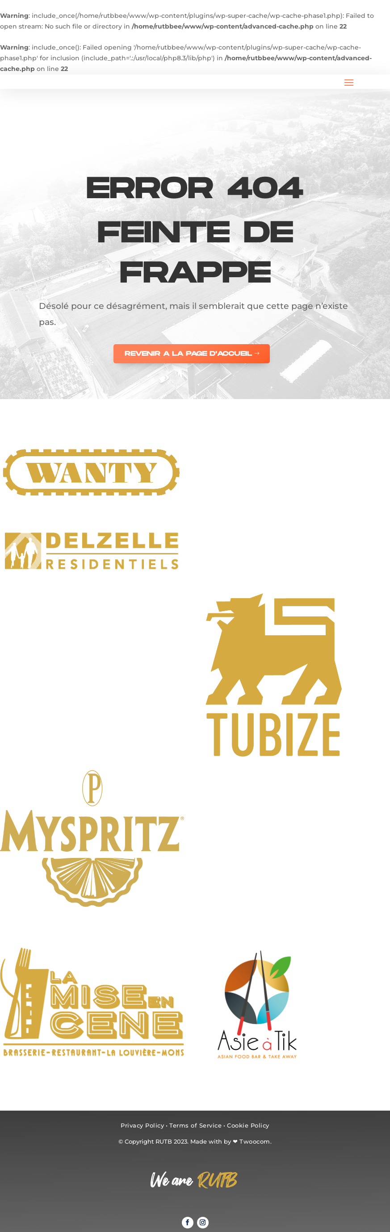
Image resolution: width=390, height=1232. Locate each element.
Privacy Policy (142, 1125)
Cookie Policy (248, 1125)
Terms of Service (195, 1125)
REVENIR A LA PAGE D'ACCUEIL (188, 354)
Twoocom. (255, 1141)
